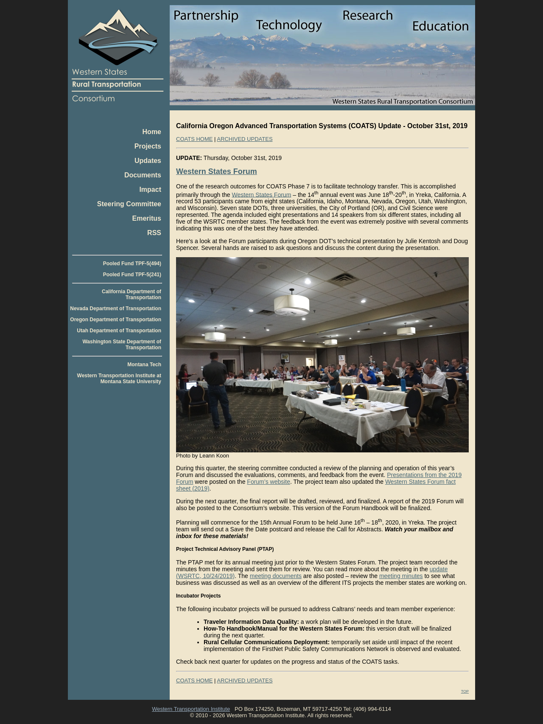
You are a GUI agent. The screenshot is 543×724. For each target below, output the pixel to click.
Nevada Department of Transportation (115, 308)
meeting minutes (401, 575)
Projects (147, 146)
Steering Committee (129, 204)
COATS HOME (194, 139)
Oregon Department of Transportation (115, 320)
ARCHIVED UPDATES (244, 139)
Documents (142, 175)
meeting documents (276, 575)
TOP (465, 691)
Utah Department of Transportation (119, 331)
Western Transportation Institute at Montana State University (119, 378)
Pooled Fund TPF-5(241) (132, 275)
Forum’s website (268, 481)
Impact (150, 189)
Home (152, 131)
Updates (147, 160)
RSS (154, 232)
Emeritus (146, 218)
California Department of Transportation (131, 294)
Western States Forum (216, 171)
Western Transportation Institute (191, 709)
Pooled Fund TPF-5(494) (132, 264)
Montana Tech (144, 365)
